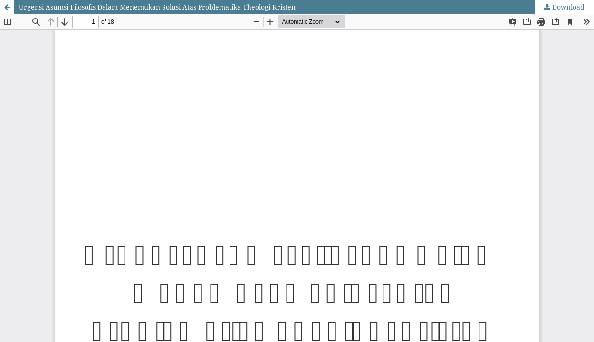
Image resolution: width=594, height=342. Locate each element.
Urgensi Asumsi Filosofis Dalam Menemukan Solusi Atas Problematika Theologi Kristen (157, 6)
